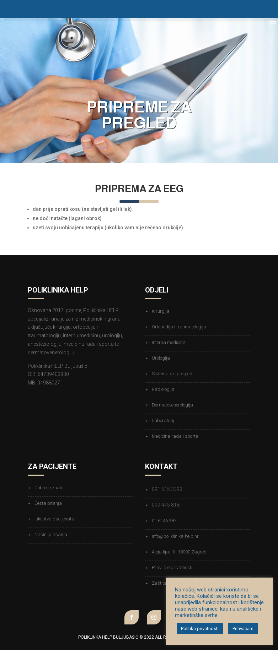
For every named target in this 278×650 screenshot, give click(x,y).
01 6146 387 (164, 520)
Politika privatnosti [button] (200, 628)
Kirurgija (161, 311)
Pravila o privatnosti (172, 567)
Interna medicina (169, 342)
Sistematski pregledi (172, 373)
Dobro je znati (48, 487)
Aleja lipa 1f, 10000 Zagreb (179, 552)
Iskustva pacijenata (54, 518)
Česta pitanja (48, 503)
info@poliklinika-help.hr (175, 536)
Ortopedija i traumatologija (179, 326)
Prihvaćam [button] (242, 628)
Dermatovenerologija (172, 405)
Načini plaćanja (50, 534)
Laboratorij (163, 420)
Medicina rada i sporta (175, 436)
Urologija (161, 358)
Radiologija (163, 389)
